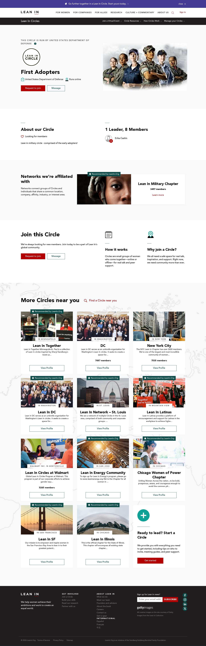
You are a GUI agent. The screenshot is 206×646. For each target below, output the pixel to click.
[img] (47, 326)
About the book (104, 607)
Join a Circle (67, 597)
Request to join (33, 88)
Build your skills (68, 600)
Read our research (70, 603)
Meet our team (103, 600)
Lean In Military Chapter (158, 184)
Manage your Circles (174, 21)
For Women (63, 13)
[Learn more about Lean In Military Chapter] (104, 189)
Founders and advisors (107, 603)
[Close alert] (182, 3)
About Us (163, 13)
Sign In (183, 12)
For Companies (82, 13)
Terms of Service (43, 640)
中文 (99, 628)
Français (100, 625)
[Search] (172, 12)
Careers (100, 610)
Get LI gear (102, 616)
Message (56, 88)
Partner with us (68, 607)
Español (100, 621)
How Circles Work (152, 21)
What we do (102, 597)
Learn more (162, 195)
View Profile (47, 368)
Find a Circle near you (100, 301)
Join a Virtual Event (111, 21)
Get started (150, 561)
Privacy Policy (58, 640)
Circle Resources (132, 21)
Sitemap (70, 640)
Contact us (101, 613)
